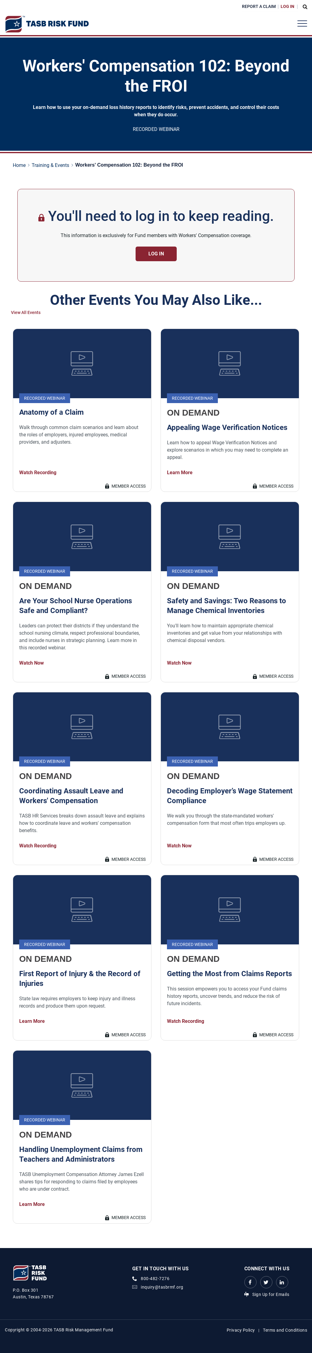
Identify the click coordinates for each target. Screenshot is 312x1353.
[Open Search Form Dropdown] (303, 7)
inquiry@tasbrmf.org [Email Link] (162, 1287)
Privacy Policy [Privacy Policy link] (241, 1330)
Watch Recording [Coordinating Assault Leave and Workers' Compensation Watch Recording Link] (37, 846)
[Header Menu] (302, 23)
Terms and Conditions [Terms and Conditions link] (285, 1330)
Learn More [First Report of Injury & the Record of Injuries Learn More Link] (32, 1021)
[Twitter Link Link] (266, 1282)
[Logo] (47, 24)
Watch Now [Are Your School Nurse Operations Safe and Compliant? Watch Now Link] (31, 663)
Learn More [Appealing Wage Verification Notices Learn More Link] (180, 472)
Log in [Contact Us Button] (156, 254)
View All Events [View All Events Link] (26, 312)
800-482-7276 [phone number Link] (155, 1278)
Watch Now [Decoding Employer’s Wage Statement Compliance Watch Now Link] (179, 846)
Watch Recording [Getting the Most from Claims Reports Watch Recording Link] (185, 1021)
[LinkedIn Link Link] (282, 1282)
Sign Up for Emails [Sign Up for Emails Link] (270, 1294)
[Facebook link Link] (250, 1282)
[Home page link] (20, 165)
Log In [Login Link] (287, 6)
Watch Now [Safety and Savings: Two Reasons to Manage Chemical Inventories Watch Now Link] (179, 663)
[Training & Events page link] (52, 165)
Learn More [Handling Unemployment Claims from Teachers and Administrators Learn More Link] (32, 1204)
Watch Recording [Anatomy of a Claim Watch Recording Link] (37, 472)
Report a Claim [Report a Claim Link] (259, 6)
